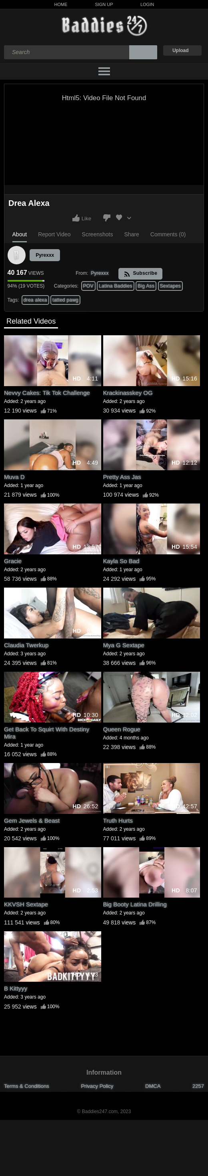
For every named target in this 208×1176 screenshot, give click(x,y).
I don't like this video (106, 218)
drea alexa (35, 300)
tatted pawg (65, 300)
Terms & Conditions (26, 1086)
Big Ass (146, 286)
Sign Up (104, 4)
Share (131, 234)
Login (147, 4)
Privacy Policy (97, 1086)
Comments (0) (168, 234)
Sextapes (170, 286)
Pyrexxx (45, 255)
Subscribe (140, 273)
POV (88, 286)
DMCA (152, 1086)
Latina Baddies (115, 286)
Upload (180, 50)
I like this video (76, 218)
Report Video (54, 234)
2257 (198, 1086)
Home (61, 4)
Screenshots (97, 234)
